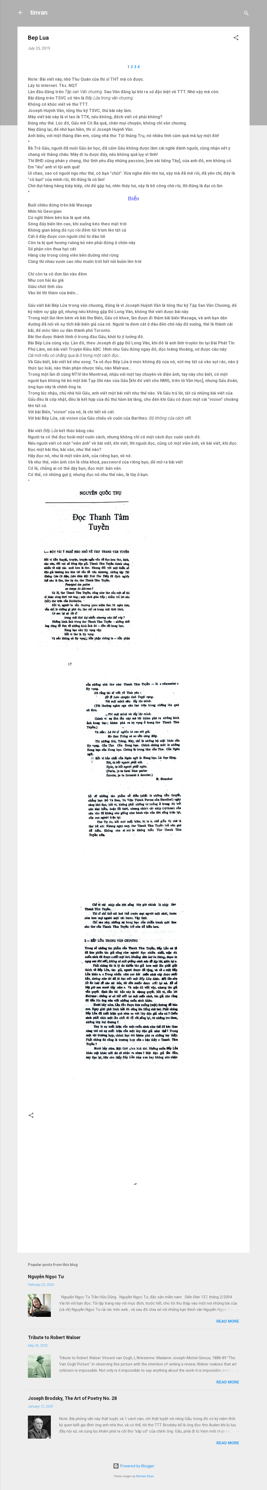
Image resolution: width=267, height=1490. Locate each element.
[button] (236, 38)
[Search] (246, 14)
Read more (227, 1321)
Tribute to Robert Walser (54, 1337)
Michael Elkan (145, 1476)
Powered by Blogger (133, 1466)
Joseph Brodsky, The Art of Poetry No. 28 (72, 1398)
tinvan (38, 12)
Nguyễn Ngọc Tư (46, 1276)
